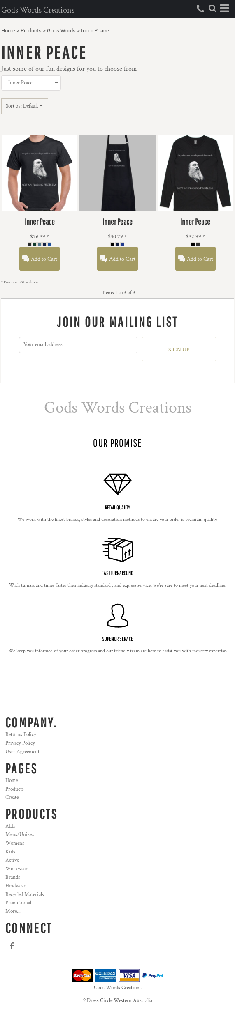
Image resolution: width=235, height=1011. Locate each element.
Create (12, 797)
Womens (14, 843)
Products (31, 31)
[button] (212, 8)
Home (8, 31)
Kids (10, 851)
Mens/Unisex (19, 834)
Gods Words (61, 31)
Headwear (15, 886)
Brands (12, 877)
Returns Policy (20, 734)
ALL (10, 826)
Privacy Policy (20, 743)
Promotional (18, 902)
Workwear (16, 868)
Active (12, 860)
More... (13, 911)
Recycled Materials (24, 894)
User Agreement (22, 751)
